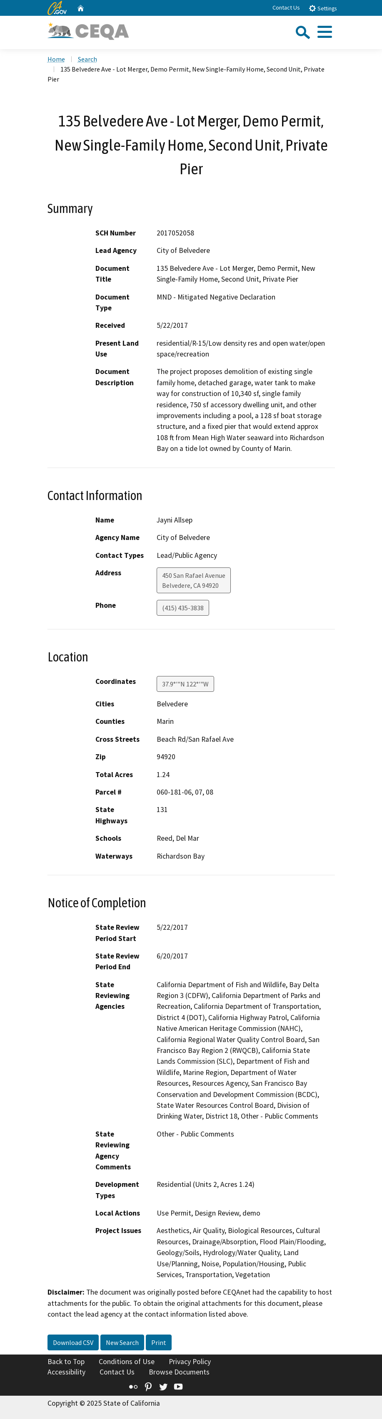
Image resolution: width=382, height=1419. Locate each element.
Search (87, 59)
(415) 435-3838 (183, 608)
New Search (122, 1342)
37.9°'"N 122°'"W (185, 684)
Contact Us (286, 7)
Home (56, 59)
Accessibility (66, 1372)
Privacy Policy (190, 1361)
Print (158, 1342)
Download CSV (73, 1342)
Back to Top (66, 1361)
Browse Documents (179, 1372)
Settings (323, 8)
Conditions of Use (127, 1361)
